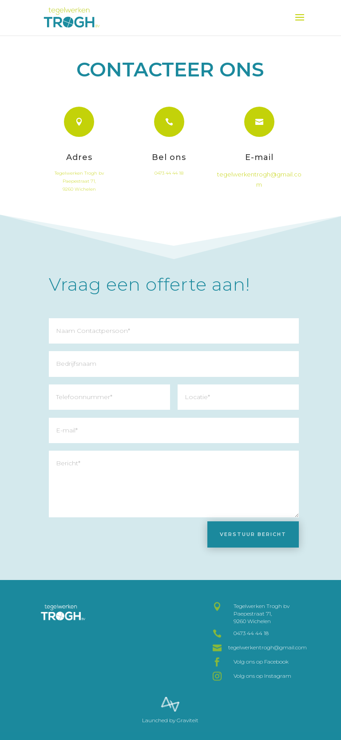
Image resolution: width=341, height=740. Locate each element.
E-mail (259, 168)
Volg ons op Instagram (262, 675)
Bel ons (169, 164)
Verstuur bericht (253, 534)
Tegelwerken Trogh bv (79, 179)
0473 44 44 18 (169, 180)
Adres (79, 164)
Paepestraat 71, (79, 187)
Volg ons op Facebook (261, 661)
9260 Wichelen (79, 195)
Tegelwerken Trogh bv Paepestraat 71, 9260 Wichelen (261, 613)
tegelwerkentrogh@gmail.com (267, 647)
